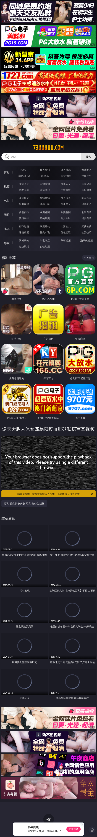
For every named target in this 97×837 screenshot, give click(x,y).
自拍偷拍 (45, 184)
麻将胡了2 (24, 175)
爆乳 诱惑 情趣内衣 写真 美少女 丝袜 (24, 503)
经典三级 (45, 204)
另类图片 (86, 218)
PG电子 (24, 169)
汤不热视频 (86, 240)
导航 (7, 243)
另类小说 (45, 232)
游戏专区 (86, 169)
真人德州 (45, 169)
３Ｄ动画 (86, 184)
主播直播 (66, 190)
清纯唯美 (45, 218)
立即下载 (73, 829)
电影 (7, 201)
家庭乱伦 (45, 226)
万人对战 (66, 169)
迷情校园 (24, 232)
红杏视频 (24, 246)
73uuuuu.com (48, 147)
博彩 (7, 172)
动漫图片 (86, 212)
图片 (7, 215)
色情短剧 (45, 246)
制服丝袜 (24, 204)
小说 (7, 229)
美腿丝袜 (24, 218)
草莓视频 (66, 240)
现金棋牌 (66, 175)
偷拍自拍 (45, 198)
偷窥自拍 (24, 212)
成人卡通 (66, 198)
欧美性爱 (86, 198)
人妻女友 (66, 226)
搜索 (88, 156)
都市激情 (24, 226)
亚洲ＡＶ (24, 184)
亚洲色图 (45, 212)
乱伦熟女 (66, 204)
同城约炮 (24, 240)
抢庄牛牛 (86, 175)
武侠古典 (86, 226)
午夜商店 (45, 240)
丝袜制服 (45, 190)
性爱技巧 (86, 232)
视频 (7, 186)
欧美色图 (66, 212)
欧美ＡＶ (66, 184)
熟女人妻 (24, 190)
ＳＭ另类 (86, 190)
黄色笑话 (66, 232)
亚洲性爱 (24, 198)
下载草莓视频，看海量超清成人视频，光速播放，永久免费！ (54, 494)
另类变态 (86, 204)
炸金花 (45, 175)
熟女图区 (66, 218)
